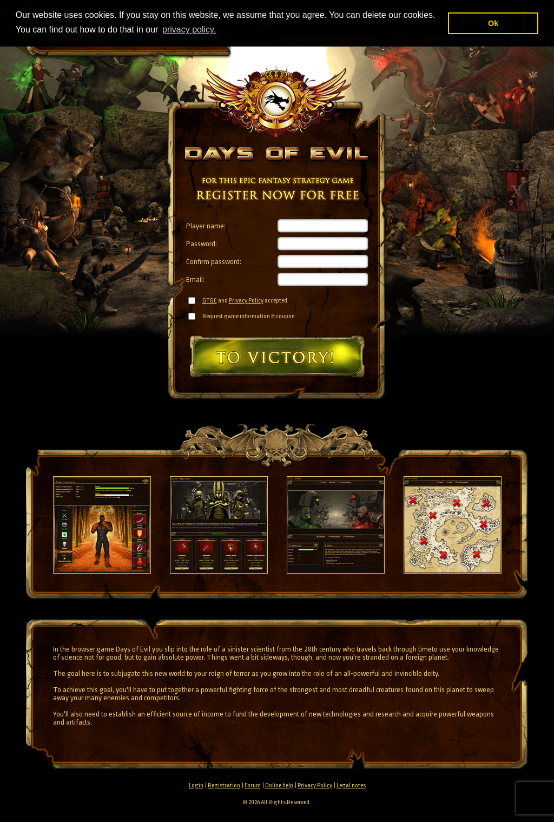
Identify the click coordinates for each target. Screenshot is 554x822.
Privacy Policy (246, 300)
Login (196, 785)
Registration (224, 785)
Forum (253, 785)
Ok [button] (493, 23)
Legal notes (351, 785)
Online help (279, 785)
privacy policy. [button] (189, 29)
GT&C (209, 300)
